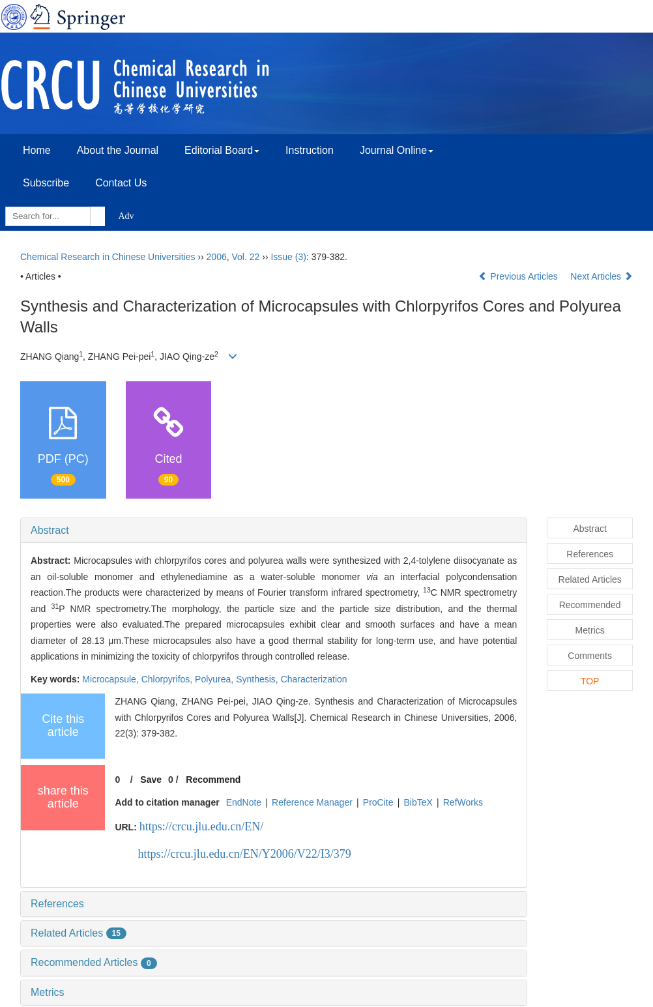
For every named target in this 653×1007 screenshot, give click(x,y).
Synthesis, (258, 679)
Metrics (48, 992)
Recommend (213, 779)
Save (151, 779)
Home (37, 150)
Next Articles (601, 276)
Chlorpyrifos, (168, 679)
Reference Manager (312, 802)
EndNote (243, 802)
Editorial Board (221, 150)
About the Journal (117, 150)
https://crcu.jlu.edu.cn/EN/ (201, 826)
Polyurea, (215, 679)
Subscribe (46, 182)
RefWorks (463, 802)
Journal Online (396, 150)
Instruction (309, 150)
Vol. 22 (246, 257)
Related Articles (78, 933)
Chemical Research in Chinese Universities (107, 257)
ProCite (378, 802)
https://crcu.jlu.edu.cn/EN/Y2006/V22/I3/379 (244, 853)
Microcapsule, (111, 679)
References (57, 903)
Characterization (314, 679)
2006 (217, 257)
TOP (590, 681)
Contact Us (121, 182)
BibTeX (417, 802)
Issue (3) (288, 257)
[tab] (274, 530)
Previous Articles (519, 276)
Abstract (50, 530)
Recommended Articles (94, 962)
